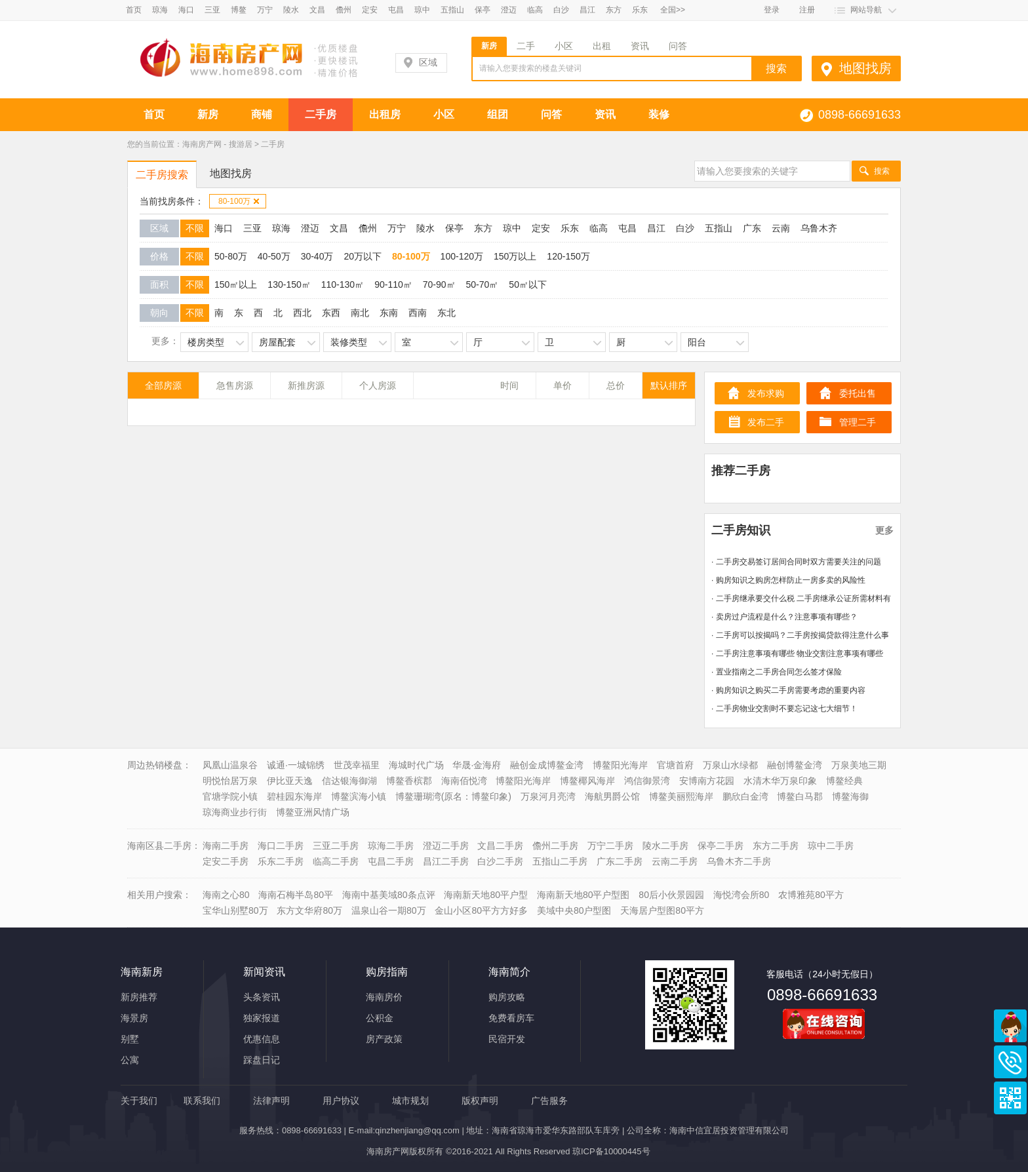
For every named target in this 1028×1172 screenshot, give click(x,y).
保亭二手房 (720, 845)
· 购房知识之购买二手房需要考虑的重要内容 (788, 690)
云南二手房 (675, 861)
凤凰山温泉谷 (230, 765)
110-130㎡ (342, 284)
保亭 (482, 9)
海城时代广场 (416, 765)
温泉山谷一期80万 (388, 910)
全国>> (672, 9)
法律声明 (271, 1100)
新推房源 (306, 385)
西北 (302, 312)
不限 (195, 228)
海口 (186, 9)
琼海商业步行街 (235, 812)
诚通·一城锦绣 (296, 765)
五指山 (452, 9)
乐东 (640, 9)
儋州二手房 (555, 845)
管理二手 (857, 422)
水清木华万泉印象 (780, 780)
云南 (781, 228)
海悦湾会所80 (741, 894)
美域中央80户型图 (574, 910)
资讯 (640, 46)
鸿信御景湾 (647, 780)
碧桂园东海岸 (294, 796)
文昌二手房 (500, 845)
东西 (331, 312)
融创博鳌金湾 (794, 765)
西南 (417, 312)
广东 (752, 228)
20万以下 (363, 256)
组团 (497, 114)
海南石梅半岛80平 (295, 894)
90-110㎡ (393, 284)
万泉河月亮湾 (548, 796)
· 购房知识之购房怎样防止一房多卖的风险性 (788, 580)
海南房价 (384, 997)
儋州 (343, 9)
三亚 (212, 9)
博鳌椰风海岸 (587, 780)
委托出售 (857, 393)
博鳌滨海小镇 (358, 796)
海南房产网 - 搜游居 (217, 144)
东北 (446, 312)
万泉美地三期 (858, 765)
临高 (535, 9)
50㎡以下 (528, 284)
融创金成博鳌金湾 (546, 765)
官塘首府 (675, 765)
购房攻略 (506, 997)
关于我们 (139, 1100)
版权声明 (480, 1100)
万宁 (265, 9)
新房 (489, 45)
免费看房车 (511, 1018)
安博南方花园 (706, 780)
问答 (678, 46)
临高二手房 (336, 861)
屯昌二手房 (391, 861)
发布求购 (765, 393)
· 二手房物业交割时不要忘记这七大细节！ (784, 708)
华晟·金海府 (476, 765)
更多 (884, 530)
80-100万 (239, 201)
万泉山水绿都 (730, 765)
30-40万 (317, 256)
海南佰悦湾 (464, 780)
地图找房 (865, 68)
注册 (807, 9)
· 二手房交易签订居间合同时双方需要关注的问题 (796, 561)
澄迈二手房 (446, 845)
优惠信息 (261, 1039)
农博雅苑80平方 (811, 894)
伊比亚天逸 (290, 780)
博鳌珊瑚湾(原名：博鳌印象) (453, 796)
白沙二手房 (500, 861)
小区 (564, 46)
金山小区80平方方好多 (481, 910)
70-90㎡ (439, 284)
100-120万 (462, 256)
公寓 (130, 1060)
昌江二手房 (446, 861)
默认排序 (668, 385)
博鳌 (239, 9)
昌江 (587, 9)
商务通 (1010, 1025)
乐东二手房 (281, 861)
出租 (602, 46)
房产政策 (384, 1039)
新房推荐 (139, 997)
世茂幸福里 (357, 765)
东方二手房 (776, 845)
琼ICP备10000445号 (611, 1151)
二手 (526, 46)
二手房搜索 (162, 174)
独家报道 (261, 1018)
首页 (134, 9)
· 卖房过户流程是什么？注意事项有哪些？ (784, 616)
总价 (615, 385)
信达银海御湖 (349, 780)
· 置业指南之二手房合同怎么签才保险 (776, 671)
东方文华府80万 (309, 910)
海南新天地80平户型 (486, 894)
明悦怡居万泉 (230, 780)
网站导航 (866, 9)
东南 (389, 312)
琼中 (422, 9)
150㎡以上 (235, 284)
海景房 (134, 1018)
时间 (509, 385)
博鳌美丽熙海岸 (681, 796)
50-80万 (230, 256)
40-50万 (274, 256)
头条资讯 (261, 997)
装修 (658, 114)
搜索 (882, 171)
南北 (360, 312)
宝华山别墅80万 (235, 910)
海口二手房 (281, 845)
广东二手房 (619, 861)
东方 (614, 9)
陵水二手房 (665, 845)
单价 (562, 385)
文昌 (317, 9)
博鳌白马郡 (800, 796)
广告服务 (549, 1100)
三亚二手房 (336, 845)
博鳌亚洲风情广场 (312, 812)
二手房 (320, 114)
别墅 (130, 1039)
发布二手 (765, 422)
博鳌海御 (850, 796)
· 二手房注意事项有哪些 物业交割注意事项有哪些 (797, 653)
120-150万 (568, 256)
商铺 (261, 114)
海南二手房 (225, 845)
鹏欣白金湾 (745, 796)
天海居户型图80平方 (662, 910)
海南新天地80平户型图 (583, 894)
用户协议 (341, 1100)
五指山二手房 (559, 861)
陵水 (291, 9)
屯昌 (396, 9)
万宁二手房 (610, 845)
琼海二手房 (391, 845)
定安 (370, 9)
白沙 (561, 9)
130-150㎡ (288, 284)
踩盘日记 (261, 1060)
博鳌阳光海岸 (620, 765)
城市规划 (410, 1100)
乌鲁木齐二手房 (739, 861)
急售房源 (234, 385)
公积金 (379, 1018)
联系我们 (202, 1100)
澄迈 (509, 9)
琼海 (160, 9)
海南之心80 (226, 894)
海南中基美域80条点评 (388, 894)
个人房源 (377, 385)
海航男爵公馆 (612, 796)
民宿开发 (506, 1039)
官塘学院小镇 (230, 796)
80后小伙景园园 (671, 894)
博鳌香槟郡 (409, 780)
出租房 (385, 114)
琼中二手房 (831, 845)
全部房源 (163, 385)
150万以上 (515, 256)
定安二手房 (225, 861)
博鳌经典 (844, 780)
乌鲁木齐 (819, 228)
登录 (772, 9)
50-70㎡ (482, 284)
